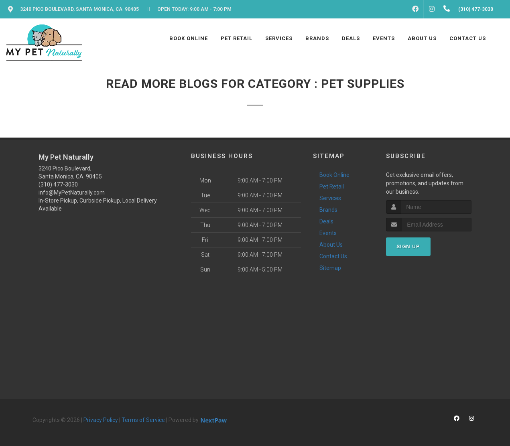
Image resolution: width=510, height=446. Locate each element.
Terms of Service (143, 420)
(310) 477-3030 (58, 184)
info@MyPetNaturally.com (72, 192)
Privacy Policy (100, 420)
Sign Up (408, 246)
